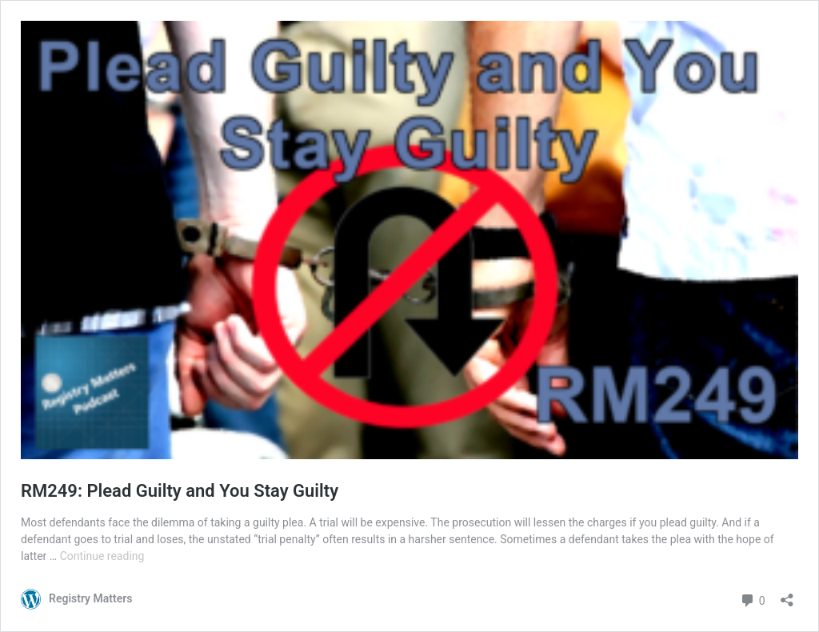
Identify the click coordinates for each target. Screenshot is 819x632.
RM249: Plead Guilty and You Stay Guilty (179, 491)
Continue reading (102, 556)
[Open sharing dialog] (787, 594)
